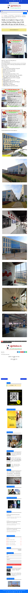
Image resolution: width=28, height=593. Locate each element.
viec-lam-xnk (18, 475)
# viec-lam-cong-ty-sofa (18, 341)
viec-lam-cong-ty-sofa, (20, 26)
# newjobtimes (5, 341)
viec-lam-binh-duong (12, 541)
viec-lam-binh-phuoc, (14, 26)
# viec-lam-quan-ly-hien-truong (7, 342)
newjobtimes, (9, 26)
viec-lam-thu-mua (17, 473)
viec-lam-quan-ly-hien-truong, (8, 27)
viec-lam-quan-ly (10, 473)
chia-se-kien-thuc (11, 539)
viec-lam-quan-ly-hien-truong (7, 16)
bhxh (8, 538)
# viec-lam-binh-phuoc (11, 341)
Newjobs (12, 385)
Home (2, 15)
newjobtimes (5, 15)
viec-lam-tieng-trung (10, 475)
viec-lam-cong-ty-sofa (18, 15)
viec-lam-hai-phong (11, 544)
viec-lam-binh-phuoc (11, 15)
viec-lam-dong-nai (11, 543)
